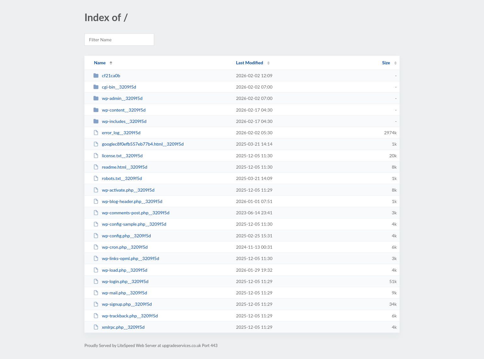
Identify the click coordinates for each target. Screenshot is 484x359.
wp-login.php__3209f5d (120, 281)
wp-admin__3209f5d (117, 98)
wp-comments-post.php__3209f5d (131, 212)
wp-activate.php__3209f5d (123, 190)
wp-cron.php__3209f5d (120, 247)
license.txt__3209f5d (118, 155)
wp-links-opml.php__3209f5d (126, 258)
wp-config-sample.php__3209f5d (129, 224)
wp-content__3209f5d (119, 110)
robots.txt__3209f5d (117, 178)
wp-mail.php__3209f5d (120, 292)
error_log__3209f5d (117, 132)
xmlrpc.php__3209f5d (119, 327)
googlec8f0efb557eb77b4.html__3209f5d (138, 144)
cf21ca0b (106, 75)
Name (100, 62)
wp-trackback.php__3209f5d (125, 315)
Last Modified (249, 62)
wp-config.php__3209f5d (122, 235)
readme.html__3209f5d (120, 167)
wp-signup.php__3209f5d (122, 304)
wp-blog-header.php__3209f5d (127, 201)
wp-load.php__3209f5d (120, 270)
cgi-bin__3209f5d (114, 87)
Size (386, 62)
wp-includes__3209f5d (120, 121)
